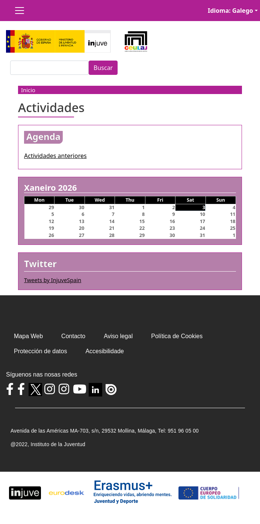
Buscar (103, 68)
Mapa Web (28, 336)
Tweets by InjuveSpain (52, 280)
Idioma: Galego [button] (230, 10)
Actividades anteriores (55, 156)
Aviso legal (118, 336)
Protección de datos (40, 351)
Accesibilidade (104, 351)
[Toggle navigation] (19, 10)
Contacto (73, 336)
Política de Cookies (177, 336)
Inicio (28, 90)
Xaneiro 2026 (50, 187)
